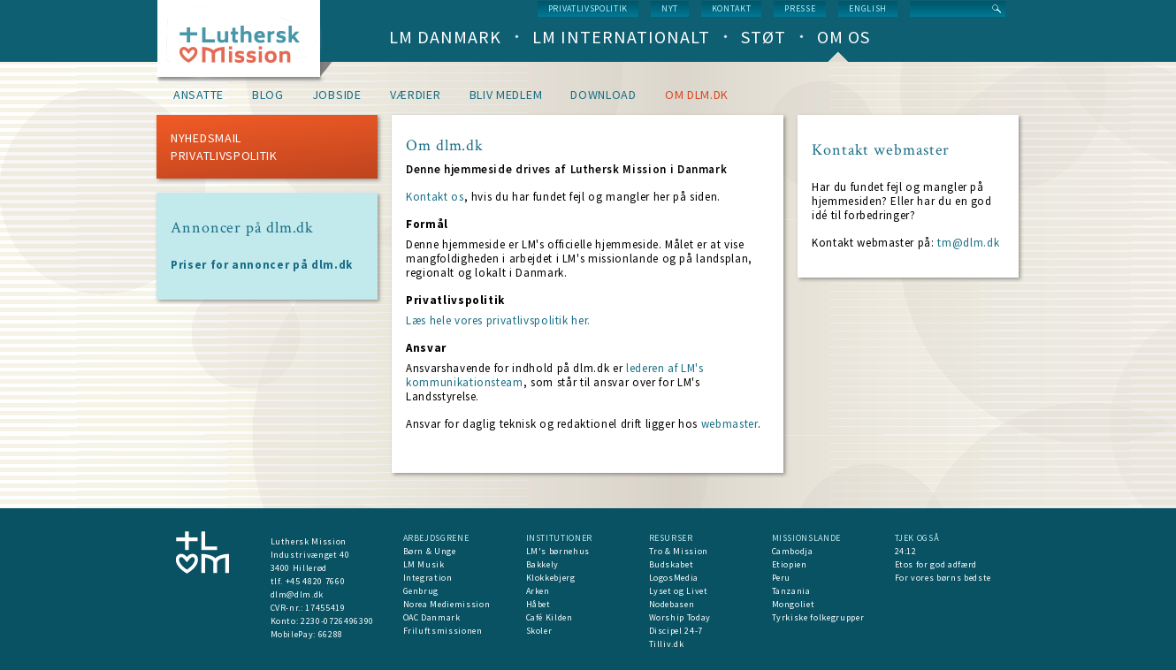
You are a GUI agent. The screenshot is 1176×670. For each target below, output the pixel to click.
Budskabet (671, 564)
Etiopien (789, 564)
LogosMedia (674, 577)
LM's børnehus (558, 551)
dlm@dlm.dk (298, 594)
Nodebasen (672, 604)
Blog (268, 95)
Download (603, 95)
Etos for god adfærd (936, 564)
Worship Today (680, 617)
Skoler (539, 630)
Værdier (415, 95)
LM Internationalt (621, 36)
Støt (763, 36)
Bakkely (543, 564)
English (868, 8)
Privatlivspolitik (588, 8)
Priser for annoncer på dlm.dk (262, 264)
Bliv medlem (506, 95)
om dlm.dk (697, 95)
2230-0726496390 (337, 621)
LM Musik (424, 564)
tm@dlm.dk (968, 242)
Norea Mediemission (447, 604)
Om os (843, 36)
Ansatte (198, 95)
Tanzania (791, 591)
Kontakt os (435, 196)
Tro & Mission (678, 551)
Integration (428, 577)
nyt (669, 8)
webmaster (729, 423)
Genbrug (421, 591)
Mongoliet (793, 604)
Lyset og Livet (678, 591)
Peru (781, 577)
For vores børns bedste (943, 577)
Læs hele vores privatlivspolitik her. (498, 320)
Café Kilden (549, 617)
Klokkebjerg (551, 577)
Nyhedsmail (206, 138)
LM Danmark (445, 36)
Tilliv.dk (666, 644)
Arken (538, 591)
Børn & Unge (429, 551)
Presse (799, 8)
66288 (330, 634)
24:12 (906, 551)
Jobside (337, 95)
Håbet (538, 604)
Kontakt (732, 8)
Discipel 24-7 (676, 630)
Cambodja (792, 551)
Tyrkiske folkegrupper (818, 617)
